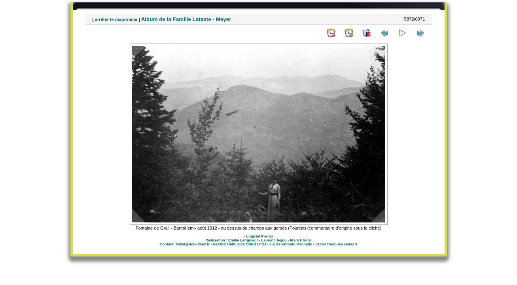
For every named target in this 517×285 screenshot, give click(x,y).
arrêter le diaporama (116, 19)
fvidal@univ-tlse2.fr (193, 244)
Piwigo (267, 236)
